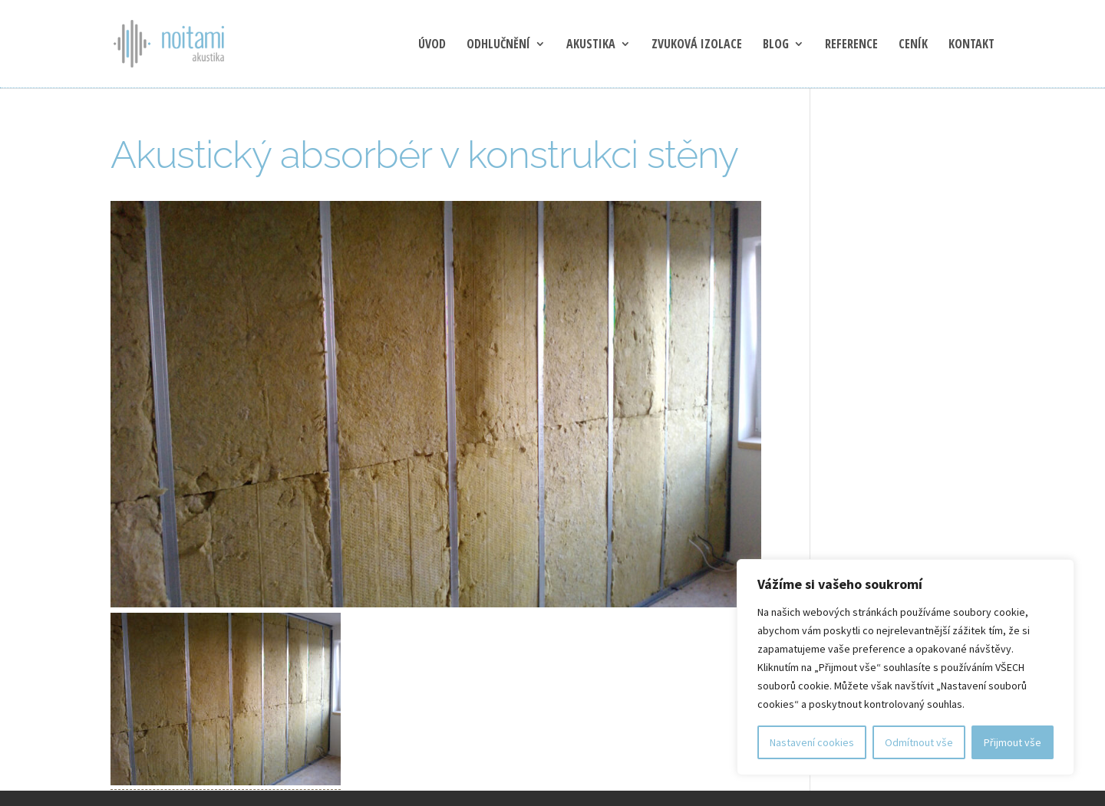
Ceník (913, 45)
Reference (851, 45)
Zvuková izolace (696, 45)
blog (776, 45)
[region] (905, 667)
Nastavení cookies (812, 742)
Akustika (590, 45)
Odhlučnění (498, 45)
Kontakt (971, 45)
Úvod (432, 45)
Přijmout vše (1012, 742)
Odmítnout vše (919, 742)
